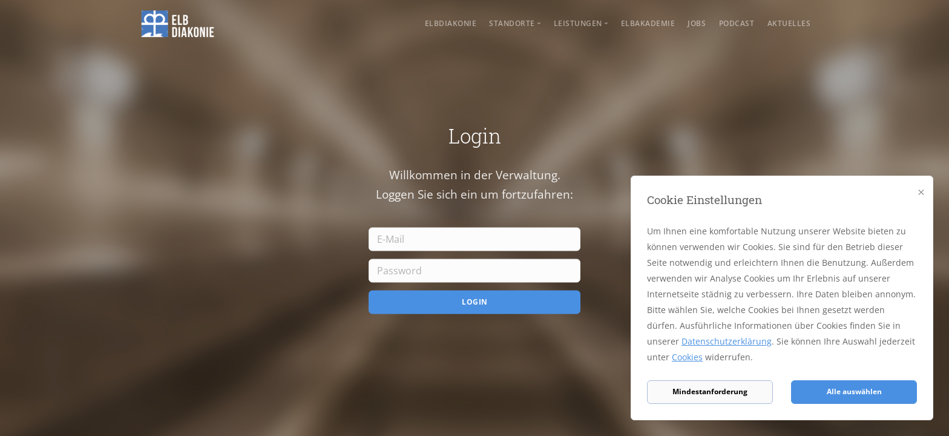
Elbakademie (648, 23)
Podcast (737, 23)
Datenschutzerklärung (726, 341)
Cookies (687, 357)
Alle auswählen (854, 391)
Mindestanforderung (709, 391)
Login (475, 302)
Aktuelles (789, 23)
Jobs (697, 23)
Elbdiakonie (451, 23)
